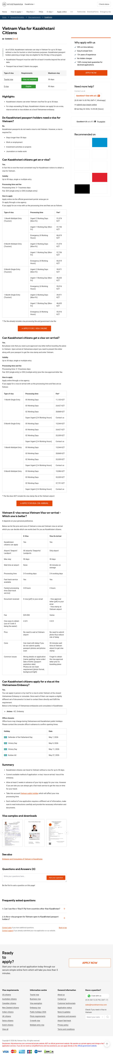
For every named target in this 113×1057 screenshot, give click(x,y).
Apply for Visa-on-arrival (34, 503)
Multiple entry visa (37, 1025)
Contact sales (7, 928)
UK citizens (6, 1016)
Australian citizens (9, 999)
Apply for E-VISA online (34, 328)
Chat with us (94, 995)
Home (4, 12)
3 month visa (35, 1021)
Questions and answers (67, 1016)
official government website (87, 1046)
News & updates (64, 1012)
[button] (66, 832)
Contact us (62, 999)
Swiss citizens (7, 1021)
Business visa (35, 999)
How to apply (16, 12)
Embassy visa (35, 1008)
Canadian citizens (9, 1003)
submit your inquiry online (87, 105)
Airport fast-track (64, 1021)
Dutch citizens (7, 1025)
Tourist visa (34, 995)
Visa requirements (34, 17)
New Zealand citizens (10, 1008)
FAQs (41, 12)
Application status (65, 1008)
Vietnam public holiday (29, 793)
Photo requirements (37, 1016)
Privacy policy (63, 1025)
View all (5, 1029)
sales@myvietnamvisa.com (96, 1005)
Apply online (62, 12)
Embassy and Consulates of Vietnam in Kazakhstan (22, 859)
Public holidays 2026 (38, 1012)
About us (61, 995)
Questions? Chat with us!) (88, 96)
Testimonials (81, 12)
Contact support (7, 931)
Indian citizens (7, 1012)
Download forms (92, 12)
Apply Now (91, 73)
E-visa (49, 12)
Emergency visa (105, 12)
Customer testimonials (66, 1003)
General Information (17, 17)
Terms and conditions (66, 1029)
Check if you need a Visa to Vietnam (95, 1011)
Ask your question (56, 878)
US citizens (6, 995)
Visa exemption (36, 1003)
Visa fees (29, 12)
